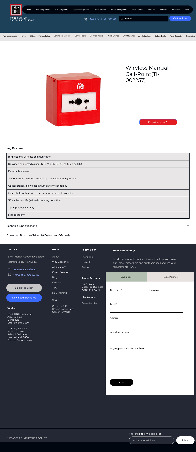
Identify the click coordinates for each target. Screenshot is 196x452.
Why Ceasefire (60, 261)
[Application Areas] (10, 36)
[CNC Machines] (129, 36)
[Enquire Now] (158, 122)
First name (115, 290)
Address (114, 318)
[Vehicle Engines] (144, 36)
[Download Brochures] (24, 298)
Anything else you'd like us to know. (127, 348)
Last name (154, 290)
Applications (59, 267)
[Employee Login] (24, 288)
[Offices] (32, 36)
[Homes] (23, 36)
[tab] (126, 277)
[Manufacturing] (44, 36)
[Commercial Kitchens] (62, 36)
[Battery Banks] (160, 36)
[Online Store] (180, 18)
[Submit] (121, 382)
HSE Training (59, 292)
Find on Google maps (19, 340)
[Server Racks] (80, 36)
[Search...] (143, 19)
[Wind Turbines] (113, 36)
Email (113, 304)
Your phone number (119, 332)
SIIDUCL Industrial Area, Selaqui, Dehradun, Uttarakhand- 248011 (18, 333)
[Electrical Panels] (96, 36)
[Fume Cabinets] (175, 36)
